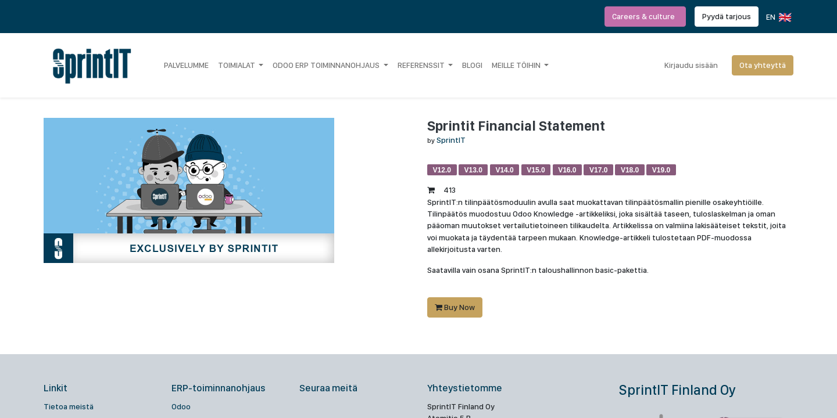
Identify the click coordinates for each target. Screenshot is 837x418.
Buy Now (455, 307)
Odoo (181, 406)
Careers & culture (645, 16)
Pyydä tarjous (726, 16)
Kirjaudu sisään (691, 65)
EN (778, 17)
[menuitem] (186, 65)
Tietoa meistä (69, 406)
